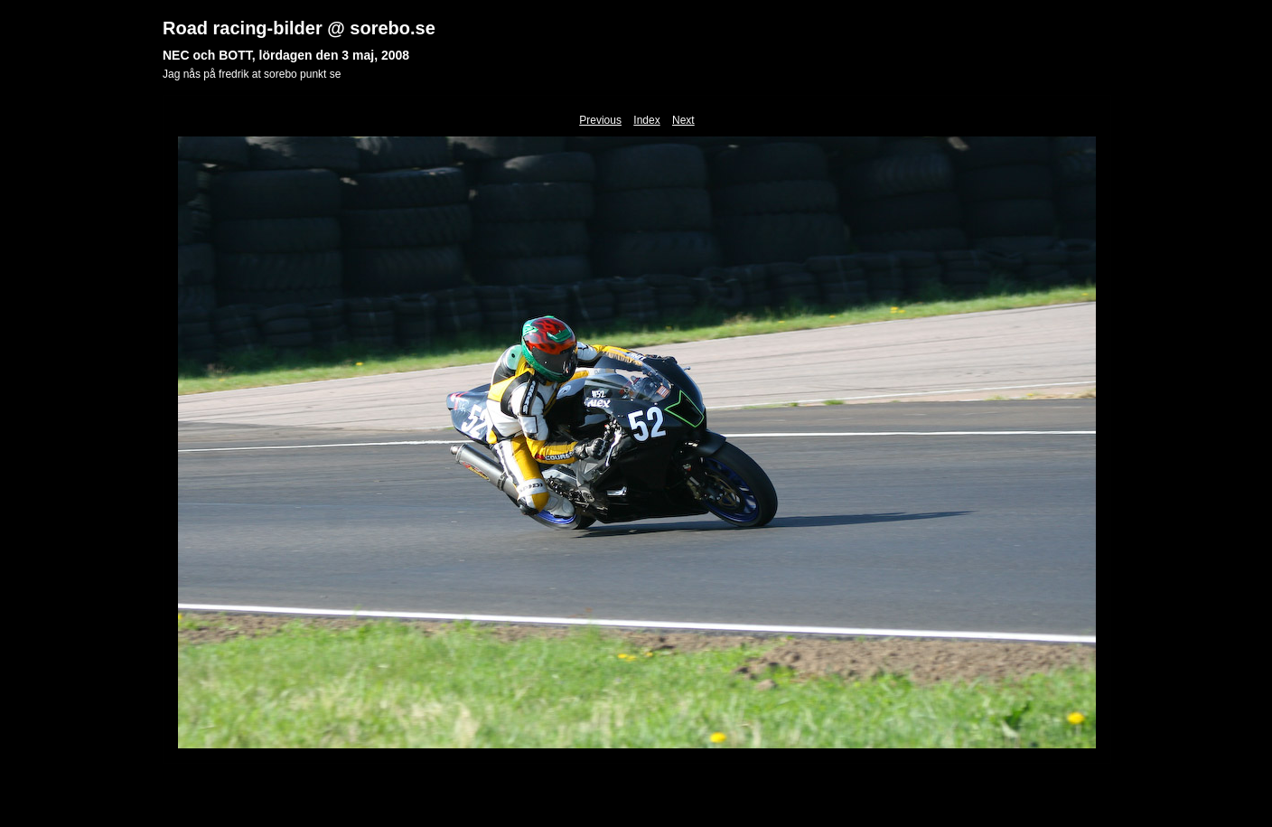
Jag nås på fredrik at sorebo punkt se (252, 74)
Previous (600, 120)
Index (646, 120)
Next (683, 120)
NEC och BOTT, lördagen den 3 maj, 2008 (286, 55)
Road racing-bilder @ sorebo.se (299, 28)
